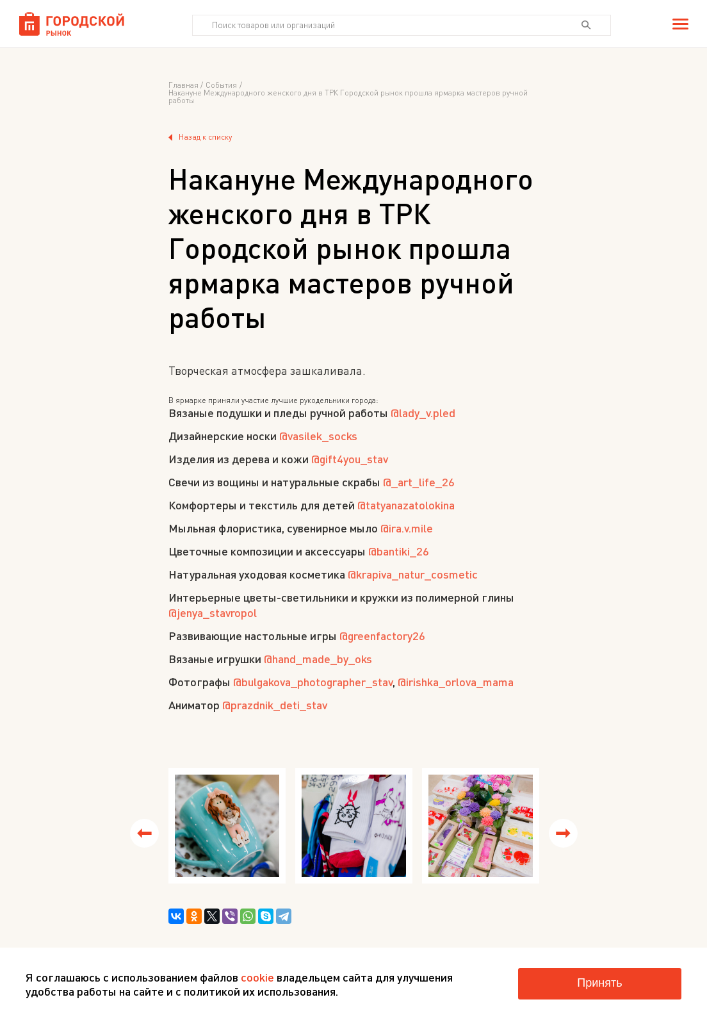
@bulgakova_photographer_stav (313, 682)
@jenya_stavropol (212, 612)
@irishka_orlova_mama (456, 682)
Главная (183, 85)
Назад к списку (200, 137)
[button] (144, 833)
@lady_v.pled (423, 413)
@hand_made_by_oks (318, 659)
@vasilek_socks (318, 436)
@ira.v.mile (406, 528)
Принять (599, 982)
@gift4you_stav (349, 459)
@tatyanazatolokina (406, 505)
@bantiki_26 (398, 551)
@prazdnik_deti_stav (274, 705)
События (221, 85)
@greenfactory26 (382, 636)
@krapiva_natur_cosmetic (413, 574)
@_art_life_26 (419, 482)
